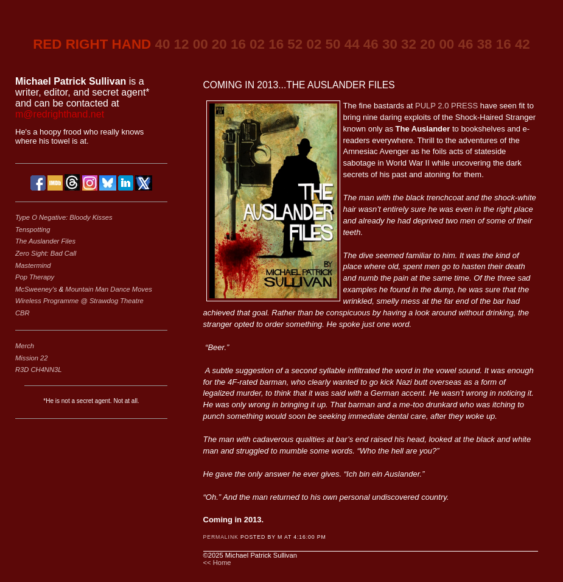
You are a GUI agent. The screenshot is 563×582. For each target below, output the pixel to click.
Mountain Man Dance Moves (108, 289)
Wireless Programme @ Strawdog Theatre (79, 300)
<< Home (217, 562)
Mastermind (33, 265)
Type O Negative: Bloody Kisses (64, 217)
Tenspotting (32, 229)
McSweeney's (37, 289)
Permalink (221, 537)
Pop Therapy (34, 277)
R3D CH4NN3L (38, 369)
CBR (22, 313)
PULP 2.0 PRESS (446, 105)
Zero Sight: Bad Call (45, 253)
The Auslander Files (45, 241)
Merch (24, 345)
